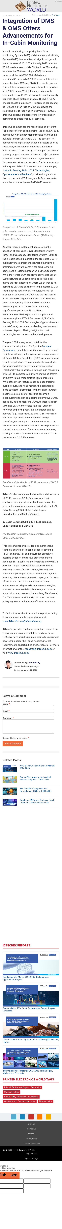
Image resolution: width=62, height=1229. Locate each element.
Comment (8, 718)
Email (6, 711)
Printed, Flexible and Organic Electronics (22, 1087)
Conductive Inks (11, 1092)
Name (6, 704)
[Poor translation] (13, 1175)
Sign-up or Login (31, 1158)
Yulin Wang (55, 15)
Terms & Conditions (32, 1144)
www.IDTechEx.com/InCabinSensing (22, 621)
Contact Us (31, 1129)
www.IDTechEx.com (18, 652)
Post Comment (13, 743)
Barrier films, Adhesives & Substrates (21, 1097)
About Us (31, 1134)
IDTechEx (31, 1150)
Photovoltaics (45, 1101)
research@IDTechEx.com (38, 648)
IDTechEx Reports (16, 945)
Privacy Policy (31, 1139)
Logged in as (31, 1154)
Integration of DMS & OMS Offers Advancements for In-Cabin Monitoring (30, 31)
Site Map (31, 1124)
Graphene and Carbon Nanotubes (19, 1101)
